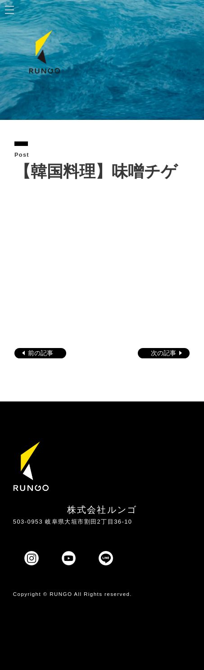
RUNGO (61, 594)
